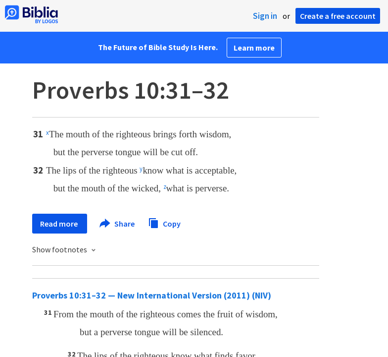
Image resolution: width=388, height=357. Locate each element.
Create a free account (338, 16)
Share (117, 224)
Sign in (265, 15)
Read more (59, 224)
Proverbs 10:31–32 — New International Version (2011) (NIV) (151, 295)
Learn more (254, 48)
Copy (164, 222)
